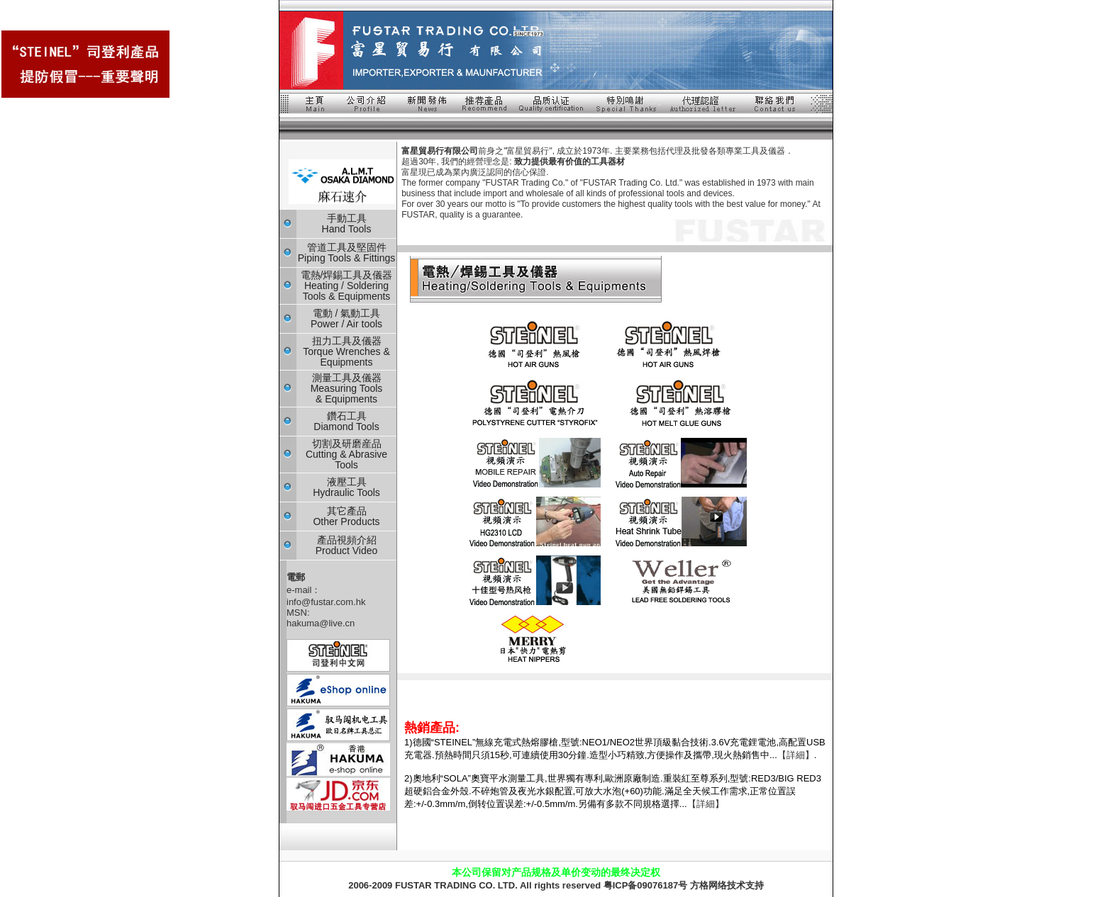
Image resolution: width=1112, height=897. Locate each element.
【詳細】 (795, 755)
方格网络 (708, 885)
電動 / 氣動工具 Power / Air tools (346, 318)
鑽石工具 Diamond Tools (346, 421)
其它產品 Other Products (346, 516)
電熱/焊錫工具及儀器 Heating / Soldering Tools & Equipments (347, 285)
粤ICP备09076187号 (646, 885)
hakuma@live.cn (321, 623)
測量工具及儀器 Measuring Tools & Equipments (347, 388)
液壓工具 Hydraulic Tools (346, 487)
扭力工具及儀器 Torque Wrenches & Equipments (346, 351)
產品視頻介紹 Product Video (347, 545)
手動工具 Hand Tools (347, 224)
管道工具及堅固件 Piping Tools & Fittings (346, 253)
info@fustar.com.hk (326, 602)
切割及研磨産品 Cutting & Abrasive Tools (346, 454)
